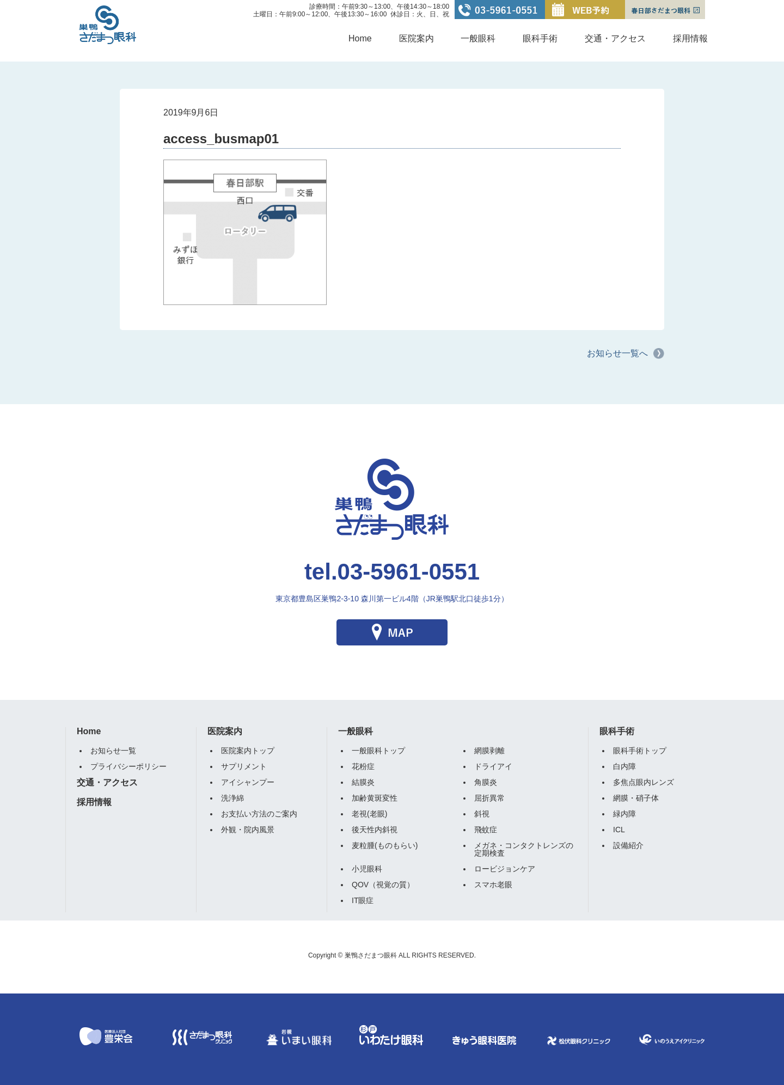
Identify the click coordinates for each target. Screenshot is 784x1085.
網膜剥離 (489, 750)
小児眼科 (367, 868)
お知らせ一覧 (113, 750)
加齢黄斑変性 (374, 798)
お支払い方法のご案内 (259, 813)
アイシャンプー (247, 782)
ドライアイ (493, 766)
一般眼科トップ (378, 750)
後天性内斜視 (374, 829)
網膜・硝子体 (636, 798)
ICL (619, 829)
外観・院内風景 (247, 829)
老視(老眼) (369, 813)
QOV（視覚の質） (383, 884)
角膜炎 (485, 782)
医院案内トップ (247, 750)
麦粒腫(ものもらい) (385, 845)
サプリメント (244, 766)
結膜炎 (363, 782)
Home (360, 38)
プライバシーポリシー (128, 766)
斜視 (481, 813)
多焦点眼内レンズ (643, 782)
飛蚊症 (485, 829)
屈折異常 (489, 798)
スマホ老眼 (493, 884)
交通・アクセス (615, 38)
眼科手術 (540, 38)
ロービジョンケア (504, 868)
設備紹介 (628, 845)
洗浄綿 (232, 798)
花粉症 (363, 766)
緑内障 (624, 813)
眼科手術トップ (639, 750)
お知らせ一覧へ (617, 353)
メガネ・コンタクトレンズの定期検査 (523, 849)
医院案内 (416, 38)
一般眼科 (478, 38)
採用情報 (690, 38)
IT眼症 (362, 900)
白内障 (624, 766)
